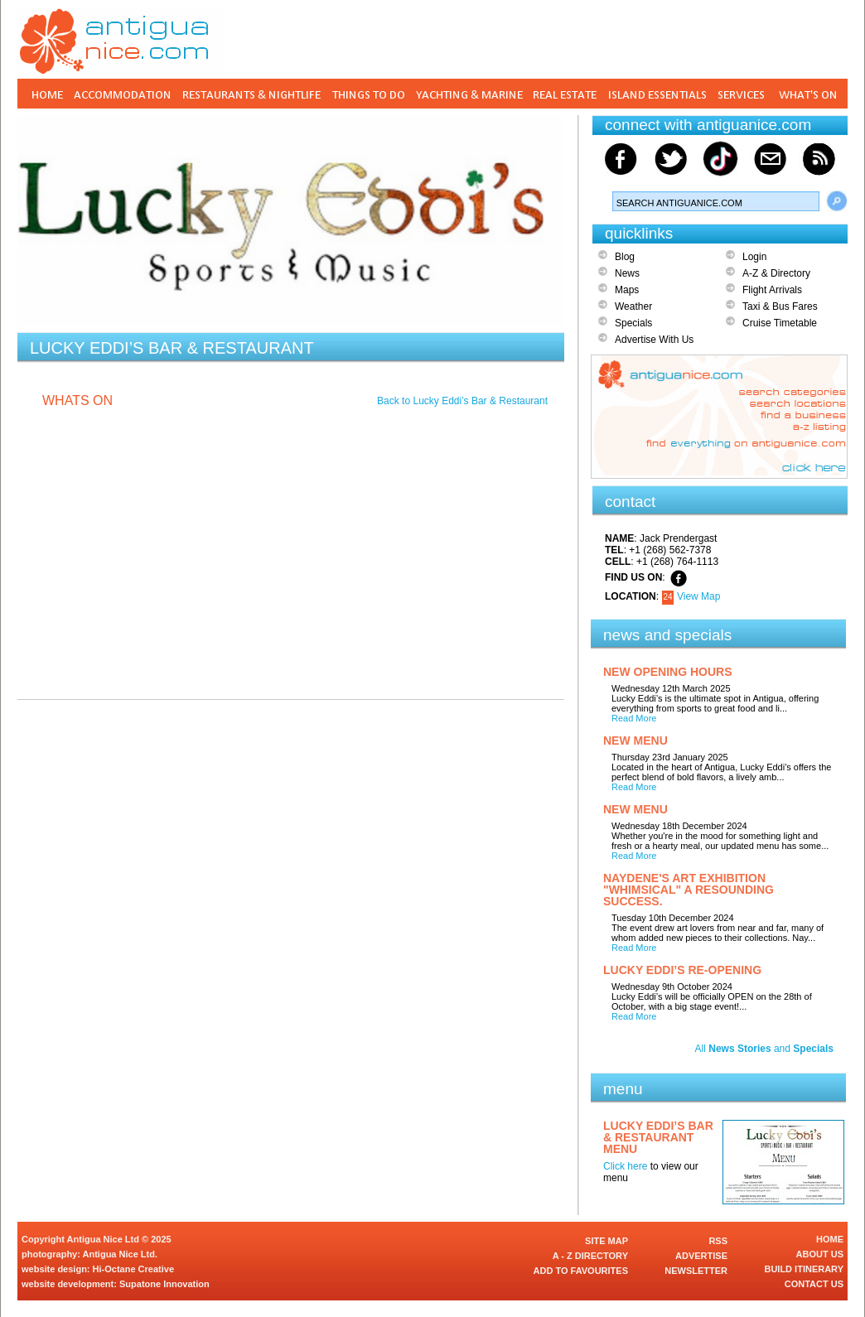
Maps (627, 290)
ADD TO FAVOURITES (581, 1271)
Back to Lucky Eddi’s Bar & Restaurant (462, 401)
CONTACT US (814, 1284)
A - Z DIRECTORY (590, 1256)
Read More (633, 718)
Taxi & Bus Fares (780, 306)
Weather (633, 306)
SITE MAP (606, 1241)
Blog (625, 257)
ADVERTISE (701, 1256)
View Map (698, 596)
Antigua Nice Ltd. (120, 1254)
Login (754, 257)
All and (764, 1048)
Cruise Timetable (779, 323)
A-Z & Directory (776, 273)
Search (837, 201)
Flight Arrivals (772, 290)
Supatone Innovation (164, 1284)
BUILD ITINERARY (803, 1269)
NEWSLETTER (695, 1271)
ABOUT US (819, 1254)
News (627, 273)
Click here (625, 1166)
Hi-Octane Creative (133, 1269)
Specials (633, 323)
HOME (829, 1239)
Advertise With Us (654, 339)
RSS (717, 1241)
